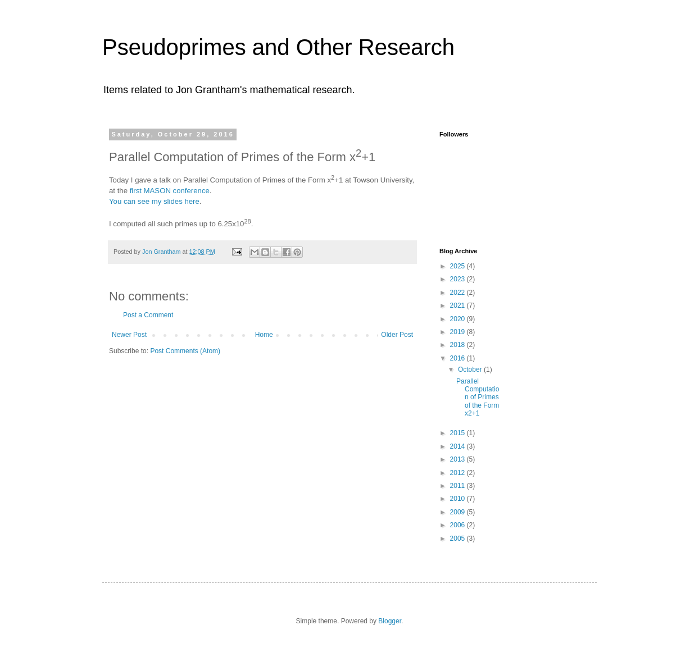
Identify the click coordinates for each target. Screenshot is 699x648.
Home (264, 335)
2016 (458, 358)
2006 (458, 525)
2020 (458, 319)
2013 (458, 459)
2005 (458, 538)
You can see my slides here (154, 201)
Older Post (397, 335)
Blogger (389, 621)
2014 (458, 446)
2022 (458, 292)
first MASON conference (170, 190)
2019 (458, 332)
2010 (458, 499)
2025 (458, 266)
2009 (458, 512)
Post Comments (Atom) (185, 351)
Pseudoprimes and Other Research (278, 47)
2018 (458, 345)
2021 (458, 305)
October (471, 369)
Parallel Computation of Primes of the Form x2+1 (477, 397)
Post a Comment (148, 315)
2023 (458, 279)
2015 (458, 433)
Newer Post (129, 335)
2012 (458, 473)
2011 (458, 486)
